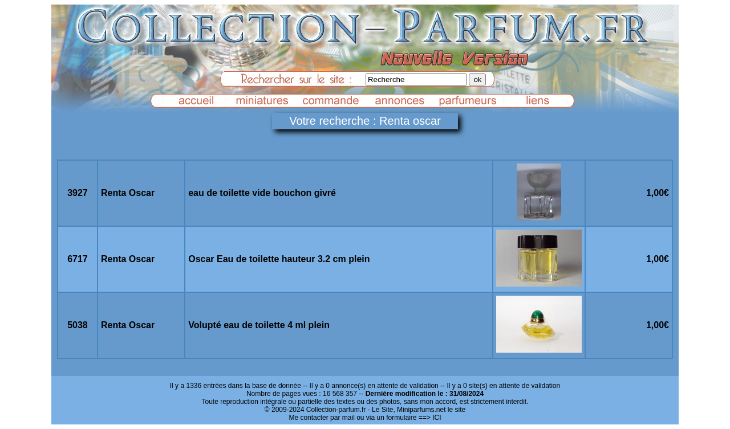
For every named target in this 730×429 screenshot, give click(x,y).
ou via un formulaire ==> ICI (398, 418)
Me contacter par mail (321, 418)
